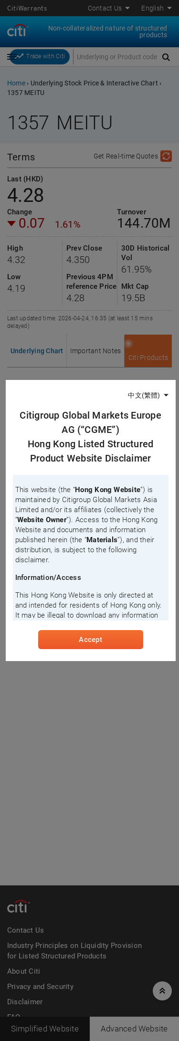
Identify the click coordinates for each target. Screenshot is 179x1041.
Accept (90, 639)
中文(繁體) (144, 395)
